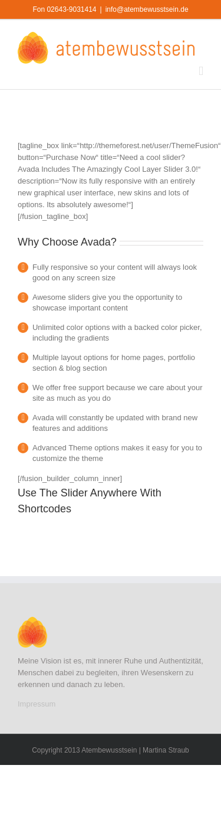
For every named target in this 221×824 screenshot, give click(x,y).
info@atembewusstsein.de (147, 9)
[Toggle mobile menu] (201, 71)
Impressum (36, 703)
